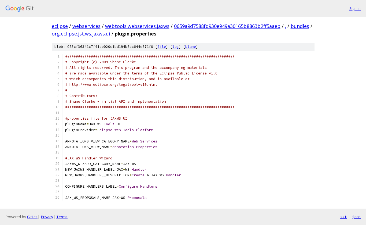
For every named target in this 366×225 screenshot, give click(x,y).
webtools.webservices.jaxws (137, 26)
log (175, 46)
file (161, 46)
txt (343, 216)
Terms (62, 216)
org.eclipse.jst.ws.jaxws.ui (81, 33)
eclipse (60, 26)
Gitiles (32, 216)
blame (190, 46)
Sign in (355, 8)
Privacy (47, 216)
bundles (300, 26)
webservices (86, 26)
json (356, 216)
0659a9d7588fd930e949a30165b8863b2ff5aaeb (227, 26)
